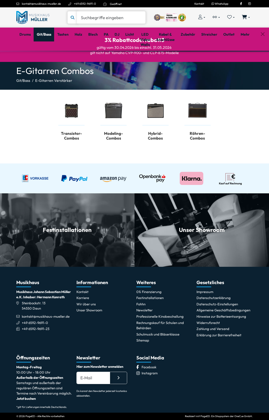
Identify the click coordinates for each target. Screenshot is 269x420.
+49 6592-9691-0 (85, 4)
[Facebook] (241, 4)
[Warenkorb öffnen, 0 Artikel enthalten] (246, 17)
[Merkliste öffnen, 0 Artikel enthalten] (231, 17)
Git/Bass (23, 102)
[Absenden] (118, 396)
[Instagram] (249, 4)
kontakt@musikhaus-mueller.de (41, 4)
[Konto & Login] (201, 17)
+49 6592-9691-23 (35, 347)
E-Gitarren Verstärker (53, 102)
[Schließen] (262, 58)
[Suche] (111, 17)
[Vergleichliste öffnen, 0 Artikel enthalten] (216, 17)
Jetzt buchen (26, 417)
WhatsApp (219, 4)
